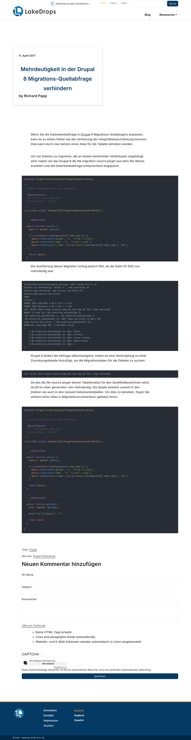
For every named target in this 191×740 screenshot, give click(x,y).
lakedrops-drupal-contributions (73, 3)
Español (124, 3)
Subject (26, 587)
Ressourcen (167, 14)
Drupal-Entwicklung (44, 556)
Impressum (51, 720)
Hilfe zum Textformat (33, 625)
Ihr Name (27, 574)
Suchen (48, 725)
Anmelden (50, 710)
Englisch (113, 3)
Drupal (85, 134)
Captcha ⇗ (60, 667)
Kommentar (29, 599)
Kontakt (49, 715)
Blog (148, 14)
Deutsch (103, 3)
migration (89, 161)
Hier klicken (48, 663)
